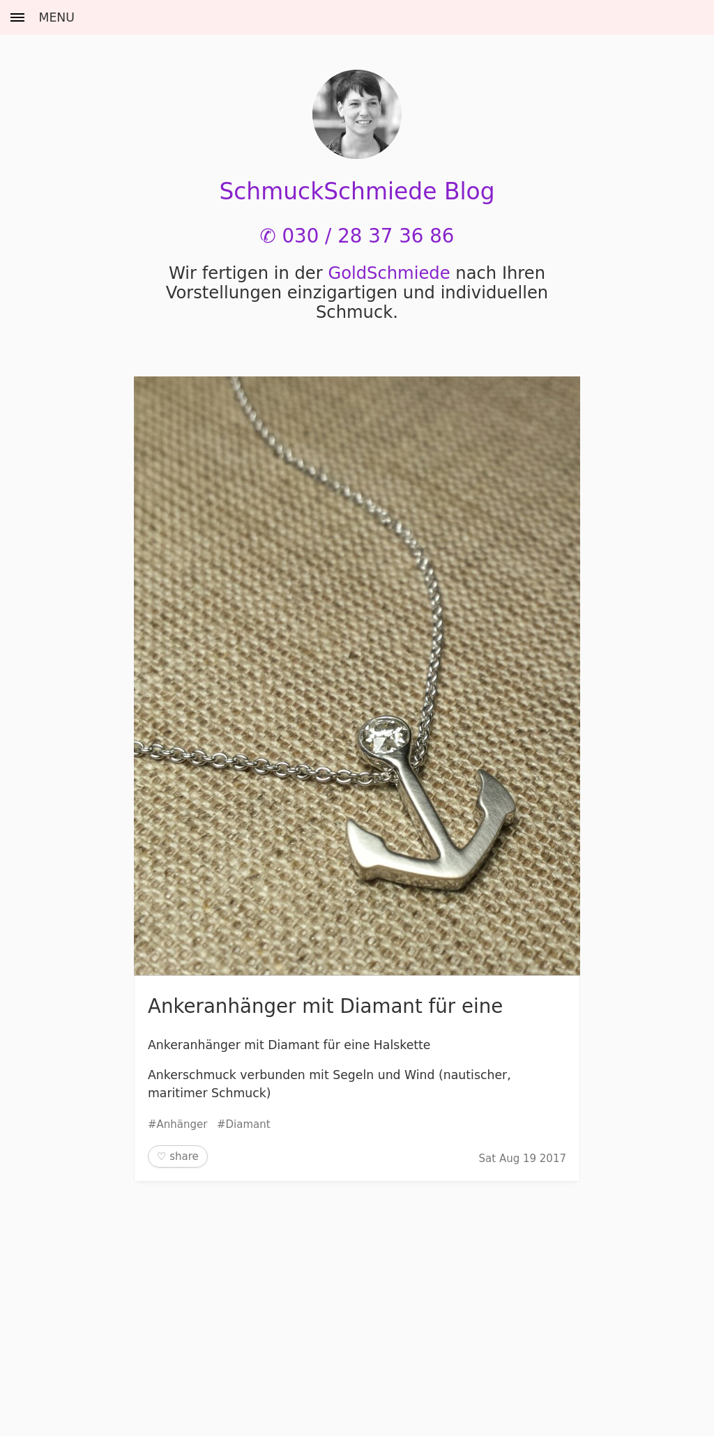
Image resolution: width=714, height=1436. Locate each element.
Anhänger (182, 1124)
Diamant (248, 1124)
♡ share (178, 1156)
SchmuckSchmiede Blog (356, 191)
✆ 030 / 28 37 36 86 (357, 235)
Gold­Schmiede (389, 273)
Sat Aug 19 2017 (522, 1158)
